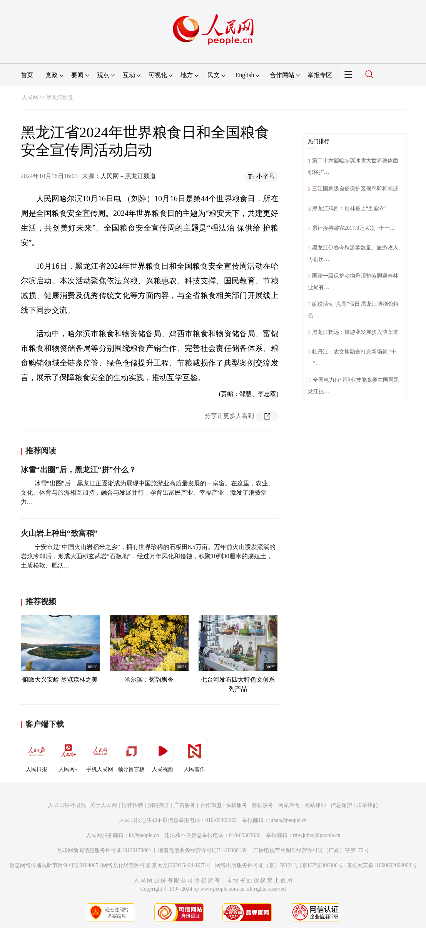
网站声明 (289, 805)
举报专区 (319, 75)
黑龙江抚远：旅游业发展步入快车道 (355, 332)
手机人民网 (99, 755)
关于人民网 (103, 805)
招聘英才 (158, 805)
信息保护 (341, 805)
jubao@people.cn (288, 820)
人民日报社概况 (67, 805)
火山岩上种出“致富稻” (59, 533)
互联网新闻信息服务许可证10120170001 (104, 850)
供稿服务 (236, 805)
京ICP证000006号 (322, 865)
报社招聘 (132, 805)
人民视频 (162, 755)
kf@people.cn (144, 835)
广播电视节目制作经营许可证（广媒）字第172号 (311, 850)
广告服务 (184, 805)
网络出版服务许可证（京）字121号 (257, 865)
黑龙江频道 (59, 97)
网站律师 (315, 805)
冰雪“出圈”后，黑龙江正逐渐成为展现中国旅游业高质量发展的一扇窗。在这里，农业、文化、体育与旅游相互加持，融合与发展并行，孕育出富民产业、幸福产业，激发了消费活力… (147, 492)
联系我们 (367, 805)
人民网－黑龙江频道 (128, 176)
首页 (27, 75)
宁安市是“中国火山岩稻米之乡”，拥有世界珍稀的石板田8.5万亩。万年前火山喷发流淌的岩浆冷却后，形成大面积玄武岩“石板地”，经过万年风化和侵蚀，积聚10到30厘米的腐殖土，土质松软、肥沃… (148, 556)
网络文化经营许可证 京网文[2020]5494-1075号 (156, 865)
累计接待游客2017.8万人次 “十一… (353, 228)
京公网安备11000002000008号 (381, 865)
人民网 (30, 97)
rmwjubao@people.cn (317, 835)
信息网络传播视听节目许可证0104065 (53, 865)
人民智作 (194, 755)
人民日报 (36, 755)
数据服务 (263, 805)
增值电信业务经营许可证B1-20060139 (202, 850)
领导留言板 (131, 755)
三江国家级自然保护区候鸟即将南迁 (355, 189)
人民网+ (68, 755)
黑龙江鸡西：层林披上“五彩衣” (349, 208)
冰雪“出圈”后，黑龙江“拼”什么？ (78, 469)
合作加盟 (211, 805)
